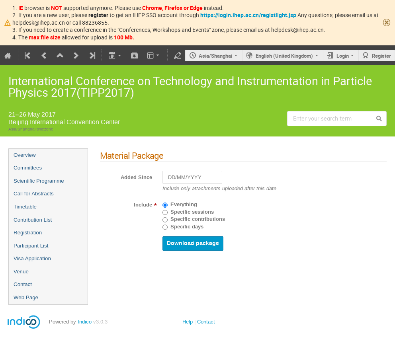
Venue (21, 272)
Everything (183, 204)
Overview (25, 155)
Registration (28, 233)
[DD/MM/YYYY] (192, 177)
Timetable (25, 207)
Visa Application (32, 258)
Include (143, 204)
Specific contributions (197, 219)
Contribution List (33, 220)
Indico (85, 321)
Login (342, 55)
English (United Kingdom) (284, 55)
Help (187, 321)
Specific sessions (192, 212)
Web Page (26, 297)
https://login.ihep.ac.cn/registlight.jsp (248, 15)
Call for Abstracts (34, 194)
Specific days (186, 226)
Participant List (31, 246)
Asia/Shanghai (215, 55)
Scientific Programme (39, 181)
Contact (23, 284)
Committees (28, 168)
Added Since (136, 177)
